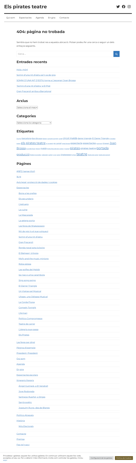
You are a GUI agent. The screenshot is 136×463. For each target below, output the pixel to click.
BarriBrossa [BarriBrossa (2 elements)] (37, 138)
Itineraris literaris (25, 380)
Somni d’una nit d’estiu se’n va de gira (36, 75)
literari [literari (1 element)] (38, 149)
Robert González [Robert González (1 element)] (35, 155)
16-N (19, 177)
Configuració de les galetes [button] (101, 458)
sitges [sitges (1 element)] (74, 155)
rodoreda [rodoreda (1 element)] (45, 155)
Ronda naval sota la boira (32, 247)
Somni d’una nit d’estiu (31, 237)
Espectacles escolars (27, 375)
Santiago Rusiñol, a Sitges (32, 397)
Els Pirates (24, 335)
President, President (27, 353)
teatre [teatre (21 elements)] (82, 154)
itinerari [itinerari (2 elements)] (106, 143)
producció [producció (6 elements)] (23, 154)
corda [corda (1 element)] (60, 138)
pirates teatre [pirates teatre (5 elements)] (88, 148)
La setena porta (27, 220)
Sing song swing (27, 280)
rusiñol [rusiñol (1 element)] (50, 155)
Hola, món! (22, 69)
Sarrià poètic (25, 402)
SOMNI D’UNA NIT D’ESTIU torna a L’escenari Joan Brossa (46, 80)
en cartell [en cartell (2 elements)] (58, 143)
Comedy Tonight (27, 307)
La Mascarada (26, 215)
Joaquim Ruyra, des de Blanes (34, 408)
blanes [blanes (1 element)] (45, 138)
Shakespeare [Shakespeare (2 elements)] (66, 155)
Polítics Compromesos (30, 318)
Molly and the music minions (34, 258)
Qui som (10, 17)
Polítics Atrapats (25, 415)
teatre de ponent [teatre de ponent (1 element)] (104, 155)
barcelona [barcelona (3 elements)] (26, 138)
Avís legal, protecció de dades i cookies (37, 182)
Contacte (64, 17)
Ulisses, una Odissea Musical (33, 296)
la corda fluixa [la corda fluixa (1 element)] (30, 149)
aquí (5, 460)
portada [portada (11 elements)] (102, 148)
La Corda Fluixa (27, 302)
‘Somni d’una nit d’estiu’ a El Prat (33, 86)
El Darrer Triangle (28, 286)
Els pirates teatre (25, 7)
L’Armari (23, 313)
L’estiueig (24, 204)
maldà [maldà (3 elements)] (43, 148)
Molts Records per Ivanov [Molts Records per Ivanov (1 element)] (55, 149)
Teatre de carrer (27, 324)
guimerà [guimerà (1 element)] (99, 143)
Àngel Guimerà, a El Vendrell (33, 386)
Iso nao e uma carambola (32, 275)
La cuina (23, 209)
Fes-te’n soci (23, 444)
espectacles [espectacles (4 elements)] (89, 143)
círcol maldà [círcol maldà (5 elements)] (70, 138)
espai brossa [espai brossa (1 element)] (66, 143)
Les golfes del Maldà (29, 269)
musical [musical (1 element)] (66, 149)
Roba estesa (25, 264)
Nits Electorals (26, 426)
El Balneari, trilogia (28, 253)
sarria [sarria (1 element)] (58, 155)
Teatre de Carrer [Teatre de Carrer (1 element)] (93, 155)
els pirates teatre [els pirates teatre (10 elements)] (33, 143)
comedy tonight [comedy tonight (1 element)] (52, 138)
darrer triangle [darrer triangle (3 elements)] (85, 138)
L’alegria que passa (28, 329)
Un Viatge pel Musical (30, 291)
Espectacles (25, 17)
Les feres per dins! (26, 342)
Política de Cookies (123, 458)
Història (21, 420)
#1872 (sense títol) (26, 171)
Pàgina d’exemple (26, 348)
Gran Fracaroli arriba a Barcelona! (34, 91)
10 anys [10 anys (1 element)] (19, 138)
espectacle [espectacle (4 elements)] (76, 143)
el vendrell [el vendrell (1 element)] (49, 143)
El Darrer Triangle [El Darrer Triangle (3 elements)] (100, 138)
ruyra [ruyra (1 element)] (54, 155)
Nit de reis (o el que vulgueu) (33, 231)
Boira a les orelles (28, 193)
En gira (51, 17)
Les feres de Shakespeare (32, 226)
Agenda (40, 17)
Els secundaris (26, 198)
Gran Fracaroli (26, 242)
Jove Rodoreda (26, 391)
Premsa (21, 439)
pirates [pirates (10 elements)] (75, 148)
